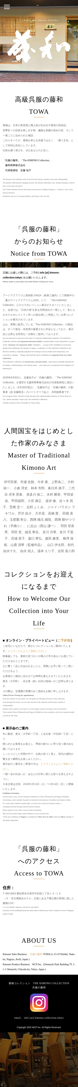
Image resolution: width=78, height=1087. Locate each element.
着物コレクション (19, 1038)
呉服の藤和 (36, 1009)
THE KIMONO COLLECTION (51, 1038)
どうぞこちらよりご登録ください (27, 705)
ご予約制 (64, 695)
